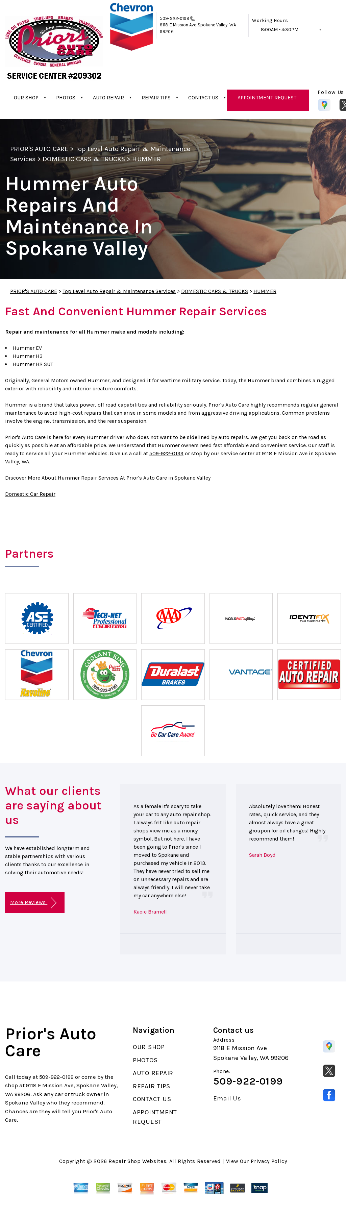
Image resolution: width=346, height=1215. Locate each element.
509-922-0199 (174, 18)
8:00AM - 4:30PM (279, 29)
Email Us (227, 1098)
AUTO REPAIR (108, 97)
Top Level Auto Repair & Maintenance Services (119, 291)
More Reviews (33, 902)
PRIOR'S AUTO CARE (39, 149)
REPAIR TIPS (156, 97)
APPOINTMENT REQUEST (267, 97)
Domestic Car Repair (30, 494)
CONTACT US (203, 97)
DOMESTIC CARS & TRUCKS (84, 159)
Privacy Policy (269, 1161)
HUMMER (146, 159)
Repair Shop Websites (137, 1161)
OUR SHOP (26, 97)
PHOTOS (65, 97)
